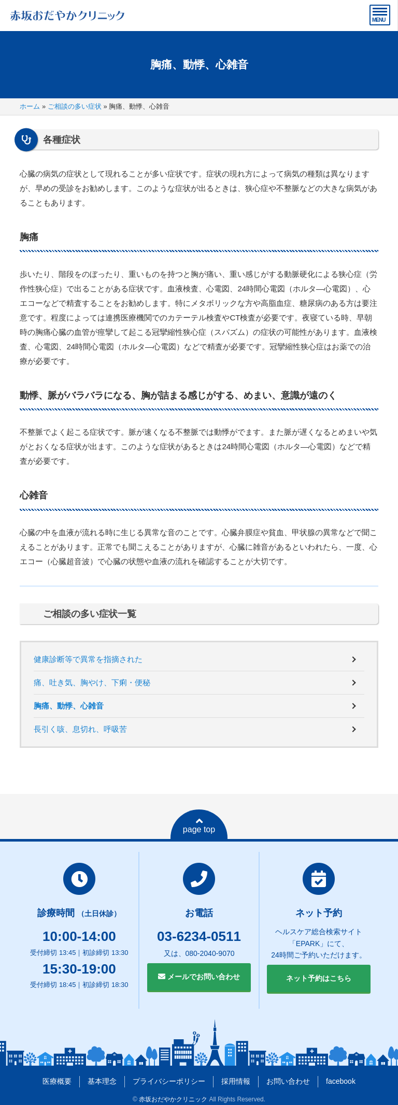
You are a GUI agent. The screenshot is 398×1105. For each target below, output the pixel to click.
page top (199, 825)
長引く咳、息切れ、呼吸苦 (80, 729)
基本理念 (102, 1081)
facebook (341, 1081)
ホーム (30, 106)
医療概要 (57, 1081)
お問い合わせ (288, 1081)
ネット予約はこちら (318, 978)
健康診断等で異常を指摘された (88, 659)
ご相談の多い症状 (75, 106)
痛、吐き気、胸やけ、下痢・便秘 (92, 682)
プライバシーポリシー (169, 1081)
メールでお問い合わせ (199, 977)
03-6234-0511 (199, 936)
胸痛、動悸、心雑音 (69, 705)
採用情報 (235, 1081)
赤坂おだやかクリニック (173, 1099)
